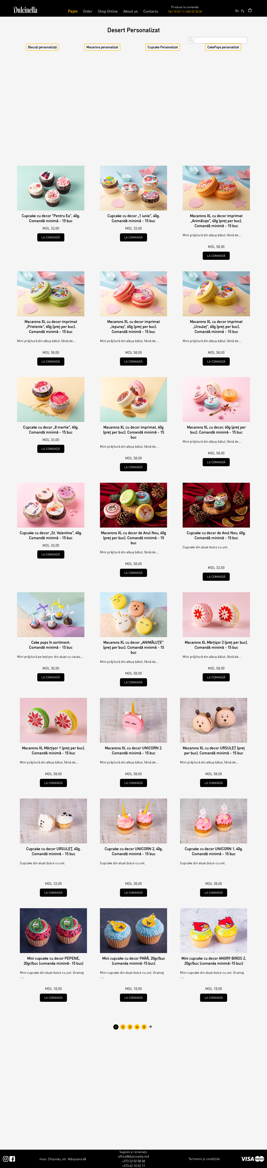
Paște (73, 11)
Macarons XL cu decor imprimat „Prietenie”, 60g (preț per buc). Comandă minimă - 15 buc (50, 326)
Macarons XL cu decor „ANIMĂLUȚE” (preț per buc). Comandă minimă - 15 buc (133, 647)
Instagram (6, 1158)
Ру (242, 11)
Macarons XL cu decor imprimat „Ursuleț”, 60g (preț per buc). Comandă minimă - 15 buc (216, 326)
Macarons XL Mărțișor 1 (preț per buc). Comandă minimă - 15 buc (53, 750)
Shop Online (108, 11)
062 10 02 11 (176, 11)
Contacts (150, 11)
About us (130, 11)
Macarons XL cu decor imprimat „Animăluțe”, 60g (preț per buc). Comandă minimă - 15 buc (216, 220)
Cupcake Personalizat (163, 47)
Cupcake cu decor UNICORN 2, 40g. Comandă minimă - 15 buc (134, 851)
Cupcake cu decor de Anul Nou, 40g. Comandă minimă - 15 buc (216, 535)
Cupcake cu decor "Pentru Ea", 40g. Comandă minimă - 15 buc (51, 218)
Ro (237, 11)
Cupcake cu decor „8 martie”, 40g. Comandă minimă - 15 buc (50, 430)
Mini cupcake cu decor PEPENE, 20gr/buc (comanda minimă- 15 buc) (53, 961)
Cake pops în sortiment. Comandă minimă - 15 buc (50, 645)
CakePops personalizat (223, 47)
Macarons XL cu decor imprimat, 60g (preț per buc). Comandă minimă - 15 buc (133, 432)
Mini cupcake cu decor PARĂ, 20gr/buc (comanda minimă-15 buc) (133, 961)
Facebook (12, 1158)
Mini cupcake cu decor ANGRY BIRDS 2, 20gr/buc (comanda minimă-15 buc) (213, 961)
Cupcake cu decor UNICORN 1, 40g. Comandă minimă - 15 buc (214, 851)
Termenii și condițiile (204, 1159)
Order (87, 11)
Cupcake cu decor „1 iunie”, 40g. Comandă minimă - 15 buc (133, 218)
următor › (150, 1027)
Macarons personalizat (102, 47)
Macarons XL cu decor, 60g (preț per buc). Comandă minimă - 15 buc (216, 430)
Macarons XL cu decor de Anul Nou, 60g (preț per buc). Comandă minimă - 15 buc (133, 537)
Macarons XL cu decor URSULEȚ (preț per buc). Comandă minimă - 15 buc (214, 750)
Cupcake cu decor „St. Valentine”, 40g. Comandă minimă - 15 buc (51, 535)
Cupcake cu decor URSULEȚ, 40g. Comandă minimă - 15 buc (53, 851)
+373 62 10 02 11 (133, 1165)
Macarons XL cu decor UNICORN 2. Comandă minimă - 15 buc (133, 750)
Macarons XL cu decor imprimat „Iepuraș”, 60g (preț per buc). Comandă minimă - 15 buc (133, 326)
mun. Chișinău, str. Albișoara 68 (62, 1159)
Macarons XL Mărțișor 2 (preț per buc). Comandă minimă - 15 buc (216, 645)
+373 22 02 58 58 (133, 1161)
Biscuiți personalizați (42, 47)
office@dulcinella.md (133, 1156)
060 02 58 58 (194, 11)
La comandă (51, 237)
